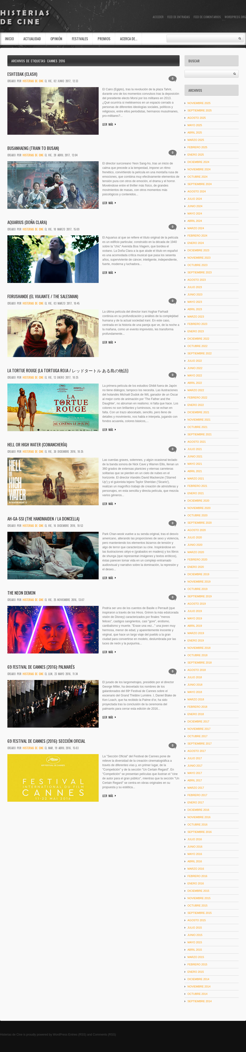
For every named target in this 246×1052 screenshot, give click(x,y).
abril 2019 (194, 625)
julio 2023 (194, 287)
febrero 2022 (197, 397)
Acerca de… (128, 38)
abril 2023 (194, 309)
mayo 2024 (194, 213)
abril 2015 (194, 949)
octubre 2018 (197, 655)
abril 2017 (194, 780)
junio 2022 (194, 368)
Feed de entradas (178, 17)
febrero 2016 (197, 876)
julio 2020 (194, 537)
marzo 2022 (195, 390)
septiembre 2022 (199, 353)
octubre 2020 (197, 515)
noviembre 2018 (199, 647)
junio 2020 (194, 544)
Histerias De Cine (33, 81)
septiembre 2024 (199, 184)
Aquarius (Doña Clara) (27, 222)
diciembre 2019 (198, 574)
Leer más (107, 124)
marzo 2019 (195, 633)
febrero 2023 (197, 323)
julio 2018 (194, 677)
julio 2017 (194, 758)
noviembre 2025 (199, 103)
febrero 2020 (197, 559)
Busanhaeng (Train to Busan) (33, 148)
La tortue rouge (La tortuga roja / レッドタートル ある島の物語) (67, 370)
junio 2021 (194, 456)
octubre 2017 (197, 736)
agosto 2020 (196, 530)
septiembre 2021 (199, 434)
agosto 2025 (196, 117)
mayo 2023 (194, 301)
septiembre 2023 (199, 272)
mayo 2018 (194, 692)
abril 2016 (194, 861)
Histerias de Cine (11, 1034)
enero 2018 (195, 714)
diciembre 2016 (198, 809)
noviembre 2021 (199, 419)
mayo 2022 (194, 375)
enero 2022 (195, 404)
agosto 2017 (196, 750)
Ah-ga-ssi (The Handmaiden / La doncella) (43, 519)
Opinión (56, 38)
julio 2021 (194, 449)
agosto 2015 (196, 920)
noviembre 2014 (199, 986)
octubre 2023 (197, 265)
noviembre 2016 (199, 817)
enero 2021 (195, 493)
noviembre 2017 (199, 728)
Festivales (80, 38)
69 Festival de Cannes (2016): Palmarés (41, 667)
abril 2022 (194, 382)
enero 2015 (195, 971)
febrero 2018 (197, 706)
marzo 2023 (195, 316)
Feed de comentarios (207, 17)
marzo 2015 (195, 957)
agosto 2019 (196, 603)
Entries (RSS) (77, 1034)
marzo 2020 (195, 552)
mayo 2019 (194, 618)
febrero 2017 (197, 795)
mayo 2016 (194, 853)
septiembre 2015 (199, 912)
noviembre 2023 (199, 257)
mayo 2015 (194, 942)
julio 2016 (194, 839)
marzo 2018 (195, 699)
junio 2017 (194, 765)
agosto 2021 (196, 441)
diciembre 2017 (198, 721)
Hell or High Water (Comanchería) (37, 444)
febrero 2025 (197, 147)
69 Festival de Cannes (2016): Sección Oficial (46, 741)
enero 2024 (195, 242)
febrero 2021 (197, 485)
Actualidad (32, 38)
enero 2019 (195, 640)
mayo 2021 (194, 463)
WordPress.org (235, 17)
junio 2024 (194, 206)
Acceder (158, 17)
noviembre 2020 (199, 507)
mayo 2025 (194, 125)
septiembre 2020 (199, 522)
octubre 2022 (197, 346)
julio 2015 (194, 927)
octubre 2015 (197, 905)
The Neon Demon (21, 593)
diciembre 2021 (198, 412)
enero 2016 (195, 883)
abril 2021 (194, 471)
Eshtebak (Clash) (22, 74)
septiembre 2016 (199, 831)
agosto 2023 (196, 279)
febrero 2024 (197, 235)
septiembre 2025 (199, 110)
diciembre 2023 (198, 250)
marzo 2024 (195, 228)
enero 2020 (195, 566)
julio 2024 (194, 198)
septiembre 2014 (199, 1001)
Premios (104, 38)
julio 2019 (194, 611)
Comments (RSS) (104, 1034)
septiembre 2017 (199, 743)
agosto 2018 (196, 669)
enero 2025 (195, 154)
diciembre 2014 (198, 979)
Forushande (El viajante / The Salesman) (42, 296)
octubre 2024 (197, 176)
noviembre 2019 (199, 581)
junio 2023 (194, 294)
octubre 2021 (197, 427)
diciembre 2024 (198, 161)
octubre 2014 (197, 993)
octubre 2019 (197, 588)
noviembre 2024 (199, 169)
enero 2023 (195, 331)
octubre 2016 (197, 824)
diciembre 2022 (198, 338)
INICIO (9, 38)
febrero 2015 (197, 964)
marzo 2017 (195, 787)
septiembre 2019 (199, 596)
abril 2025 (194, 132)
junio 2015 (194, 934)
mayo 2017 (194, 773)
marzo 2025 (195, 139)
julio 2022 (194, 360)
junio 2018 (194, 684)
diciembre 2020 (198, 500)
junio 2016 (194, 846)
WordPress (60, 1034)
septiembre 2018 (199, 662)
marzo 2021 (195, 478)
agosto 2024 (196, 191)
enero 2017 (195, 802)
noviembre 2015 (199, 898)
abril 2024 (194, 220)
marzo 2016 (195, 868)
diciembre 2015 (198, 890)
